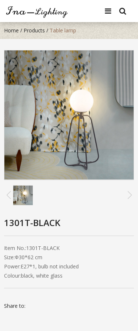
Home (11, 30)
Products (34, 30)
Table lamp (63, 30)
